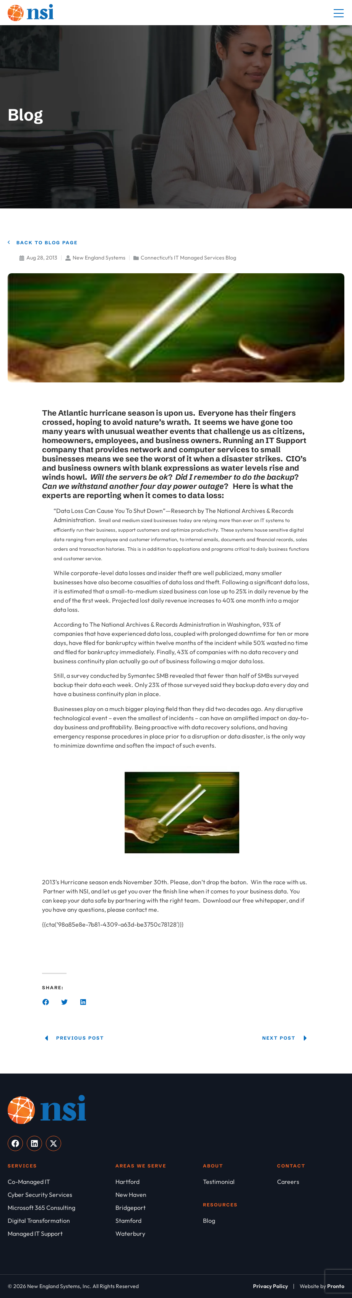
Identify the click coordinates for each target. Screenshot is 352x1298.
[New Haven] (159, 1194)
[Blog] (240, 1220)
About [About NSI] (213, 1166)
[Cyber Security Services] (61, 1194)
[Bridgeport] (159, 1207)
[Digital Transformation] (61, 1220)
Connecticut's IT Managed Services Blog (188, 257)
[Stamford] (159, 1220)
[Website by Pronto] (322, 1286)
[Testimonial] (240, 1181)
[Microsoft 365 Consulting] (61, 1207)
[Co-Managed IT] (61, 1181)
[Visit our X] (53, 1143)
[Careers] (310, 1181)
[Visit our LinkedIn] (34, 1143)
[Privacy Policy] (270, 1286)
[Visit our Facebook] (15, 1143)
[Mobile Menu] (338, 13)
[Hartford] (159, 1181)
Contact (291, 1166)
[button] (45, 1002)
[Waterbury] (159, 1233)
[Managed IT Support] (61, 1233)
